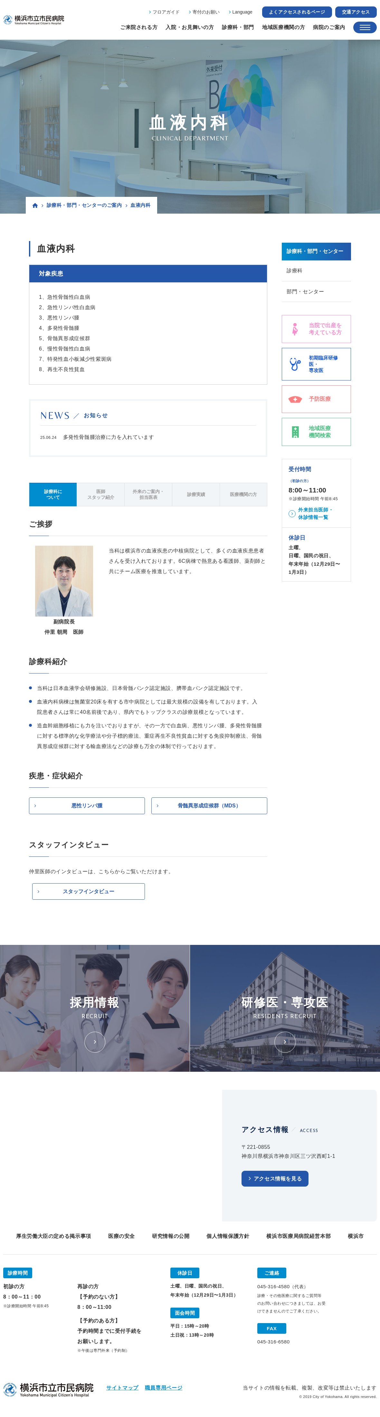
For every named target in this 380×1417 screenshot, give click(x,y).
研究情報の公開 (170, 1236)
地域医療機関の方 (283, 27)
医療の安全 (121, 1236)
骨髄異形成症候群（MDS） (209, 805)
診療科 (295, 270)
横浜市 (356, 1236)
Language (242, 12)
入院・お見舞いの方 (190, 27)
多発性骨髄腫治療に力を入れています (108, 437)
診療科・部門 (238, 27)
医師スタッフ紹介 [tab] (100, 494)
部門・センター (305, 291)
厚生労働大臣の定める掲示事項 (53, 1236)
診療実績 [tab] (196, 494)
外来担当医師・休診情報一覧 (315, 513)
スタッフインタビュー (88, 891)
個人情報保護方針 (227, 1236)
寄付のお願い (206, 12)
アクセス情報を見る (278, 1179)
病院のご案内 (329, 27)
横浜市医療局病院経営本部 (298, 1236)
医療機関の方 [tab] (243, 494)
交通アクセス (356, 12)
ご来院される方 (138, 27)
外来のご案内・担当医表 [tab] (148, 494)
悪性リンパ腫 (86, 805)
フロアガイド (166, 12)
